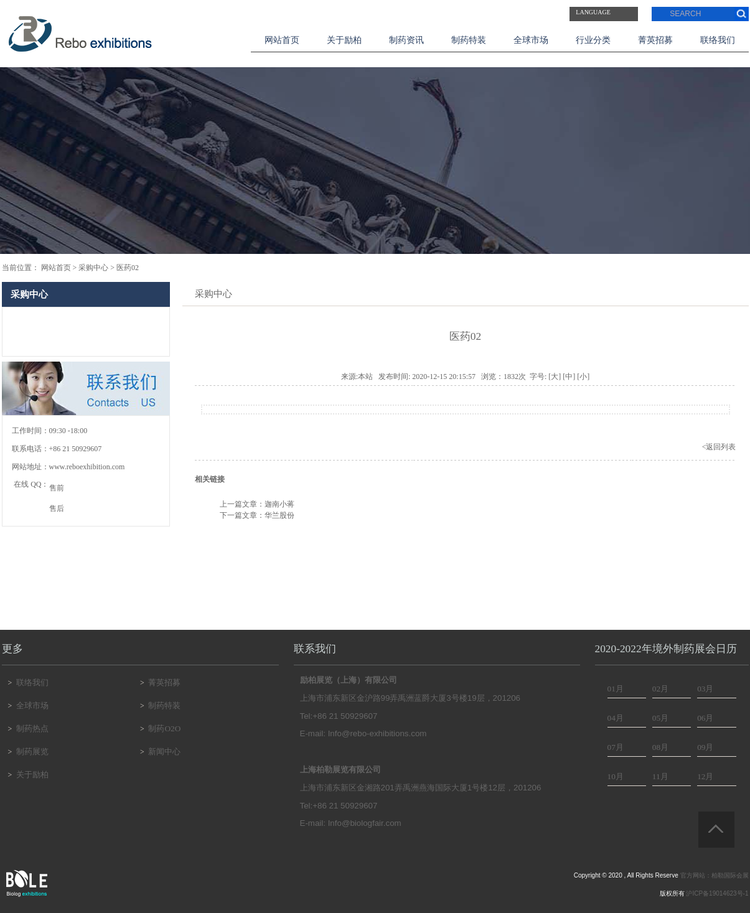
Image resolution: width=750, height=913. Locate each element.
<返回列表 (719, 446)
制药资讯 (406, 40)
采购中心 (93, 267)
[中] (569, 376)
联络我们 (717, 40)
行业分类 (593, 40)
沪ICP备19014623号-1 (717, 893)
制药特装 (468, 40)
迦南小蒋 (279, 504)
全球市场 (530, 40)
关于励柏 (344, 40)
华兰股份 (279, 515)
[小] (583, 376)
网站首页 (282, 40)
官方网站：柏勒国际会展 (714, 875)
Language (593, 12)
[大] (554, 376)
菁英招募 (655, 40)
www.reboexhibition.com (87, 466)
